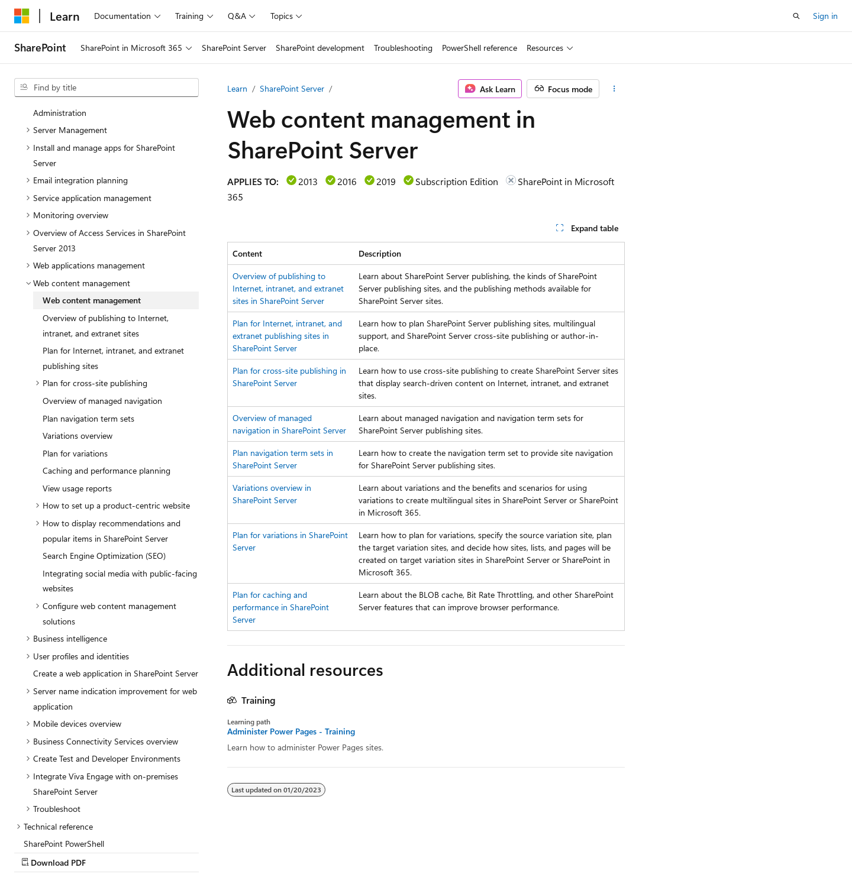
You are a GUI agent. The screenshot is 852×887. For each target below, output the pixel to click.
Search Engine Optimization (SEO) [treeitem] (104, 479)
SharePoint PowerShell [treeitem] (64, 767)
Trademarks (729, 850)
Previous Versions (460, 850)
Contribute (564, 850)
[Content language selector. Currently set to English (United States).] (68, 849)
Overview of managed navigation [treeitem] (102, 325)
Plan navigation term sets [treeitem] (88, 342)
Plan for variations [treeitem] (75, 377)
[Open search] (796, 16)
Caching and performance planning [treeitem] (106, 394)
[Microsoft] (22, 16)
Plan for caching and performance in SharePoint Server (281, 607)
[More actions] (614, 88)
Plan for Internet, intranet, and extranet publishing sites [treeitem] (113, 282)
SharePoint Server (292, 88)
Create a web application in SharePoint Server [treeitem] (115, 597)
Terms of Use (670, 850)
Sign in (825, 15)
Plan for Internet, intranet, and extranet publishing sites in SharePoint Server (287, 336)
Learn (237, 88)
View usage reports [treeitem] (77, 412)
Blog (514, 850)
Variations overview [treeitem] (77, 359)
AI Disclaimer (391, 850)
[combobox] (106, 87)
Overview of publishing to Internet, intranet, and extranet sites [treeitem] (106, 250)
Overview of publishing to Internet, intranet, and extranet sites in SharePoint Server (288, 288)
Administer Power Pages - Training (291, 731)
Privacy (611, 850)
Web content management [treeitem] (92, 224)
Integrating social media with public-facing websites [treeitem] (120, 505)
